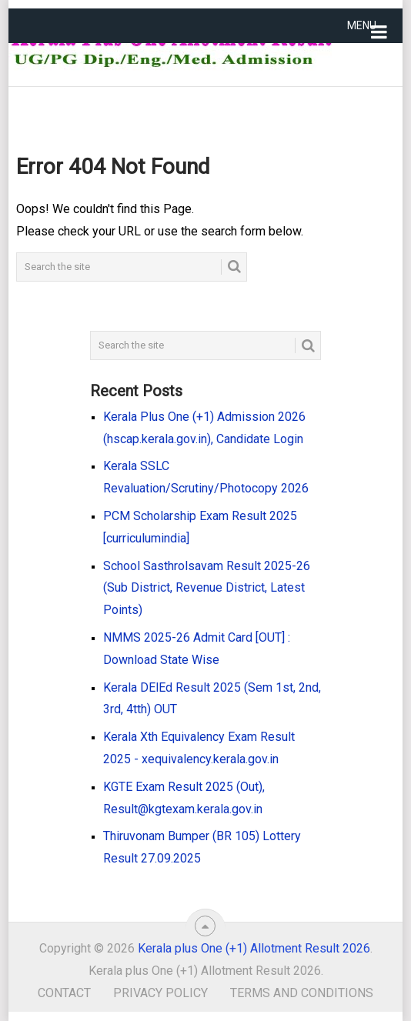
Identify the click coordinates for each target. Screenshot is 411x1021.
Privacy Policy (160, 993)
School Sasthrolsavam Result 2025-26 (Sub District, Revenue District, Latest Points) (206, 588)
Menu (361, 25)
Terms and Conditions (301, 993)
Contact (64, 993)
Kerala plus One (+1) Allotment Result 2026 (254, 948)
